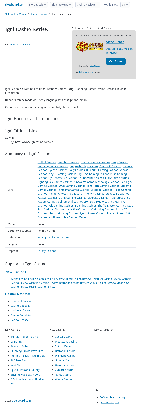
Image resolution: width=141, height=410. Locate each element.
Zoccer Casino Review (42, 286)
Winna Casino (63, 379)
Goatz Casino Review (50, 279)
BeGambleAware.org (112, 397)
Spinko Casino (63, 346)
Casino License (20, 320)
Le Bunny (16, 341)
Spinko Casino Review (102, 283)
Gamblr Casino (64, 360)
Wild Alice (16, 365)
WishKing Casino (65, 355)
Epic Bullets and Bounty (25, 370)
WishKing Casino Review (44, 283)
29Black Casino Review (77, 279)
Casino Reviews (86, 4)
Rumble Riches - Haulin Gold (28, 355)
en (123, 4)
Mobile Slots (110, 4)
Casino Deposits (20, 306)
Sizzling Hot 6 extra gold (25, 374)
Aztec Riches (115, 42)
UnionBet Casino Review (107, 279)
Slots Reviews (60, 4)
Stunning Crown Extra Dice (27, 351)
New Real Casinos (21, 301)
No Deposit (36, 4)
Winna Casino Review (24, 279)
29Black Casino (64, 370)
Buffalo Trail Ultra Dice (24, 337)
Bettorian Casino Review (74, 283)
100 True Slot (19, 360)
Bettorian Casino (65, 351)
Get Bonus (115, 61)
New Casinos (15, 272)
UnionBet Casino (65, 365)
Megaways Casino (66, 341)
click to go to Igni (85, 72)
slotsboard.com (21, 400)
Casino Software (20, 310)
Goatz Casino (63, 374)
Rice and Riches (20, 346)
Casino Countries (21, 315)
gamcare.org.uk (109, 402)
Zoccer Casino (63, 337)
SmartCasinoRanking (19, 44)
